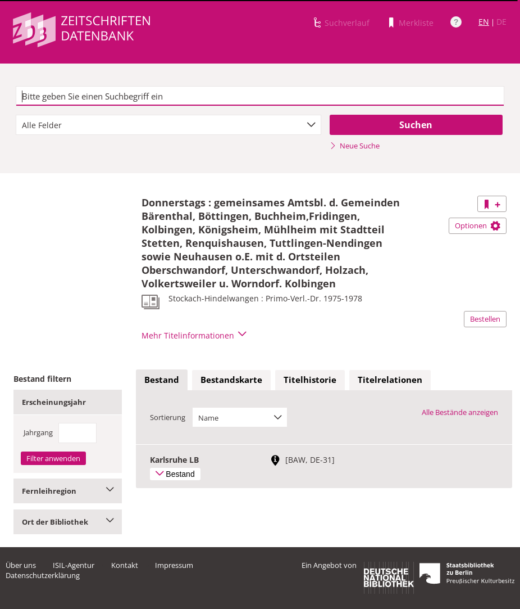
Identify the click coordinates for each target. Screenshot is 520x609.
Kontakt (124, 565)
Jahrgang (38, 432)
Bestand (161, 379)
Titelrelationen (390, 379)
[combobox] (168, 125)
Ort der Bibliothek (67, 522)
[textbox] (260, 96)
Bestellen (485, 319)
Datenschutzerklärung (43, 575)
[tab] (162, 380)
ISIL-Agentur (73, 565)
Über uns (21, 565)
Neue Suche (355, 146)
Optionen (477, 225)
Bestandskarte (231, 379)
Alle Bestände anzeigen (460, 412)
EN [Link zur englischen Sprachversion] (483, 21)
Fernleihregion (67, 491)
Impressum (174, 565)
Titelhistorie (310, 379)
